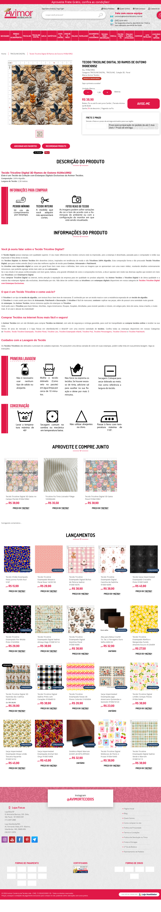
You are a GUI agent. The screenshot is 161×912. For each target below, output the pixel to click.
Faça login (60, 8)
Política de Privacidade (132, 828)
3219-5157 (121, 20)
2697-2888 (10, 820)
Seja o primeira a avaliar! (91, 83)
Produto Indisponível (21, 475)
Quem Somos (129, 818)
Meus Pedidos (109, 8)
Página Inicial (129, 808)
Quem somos (125, 8)
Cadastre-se (154, 8)
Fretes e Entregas (130, 842)
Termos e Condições (131, 832)
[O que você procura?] (100, 15)
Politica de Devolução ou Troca (135, 837)
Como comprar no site (132, 823)
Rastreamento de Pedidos (134, 852)
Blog (125, 813)
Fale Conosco (140, 8)
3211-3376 (10, 832)
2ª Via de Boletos (130, 847)
